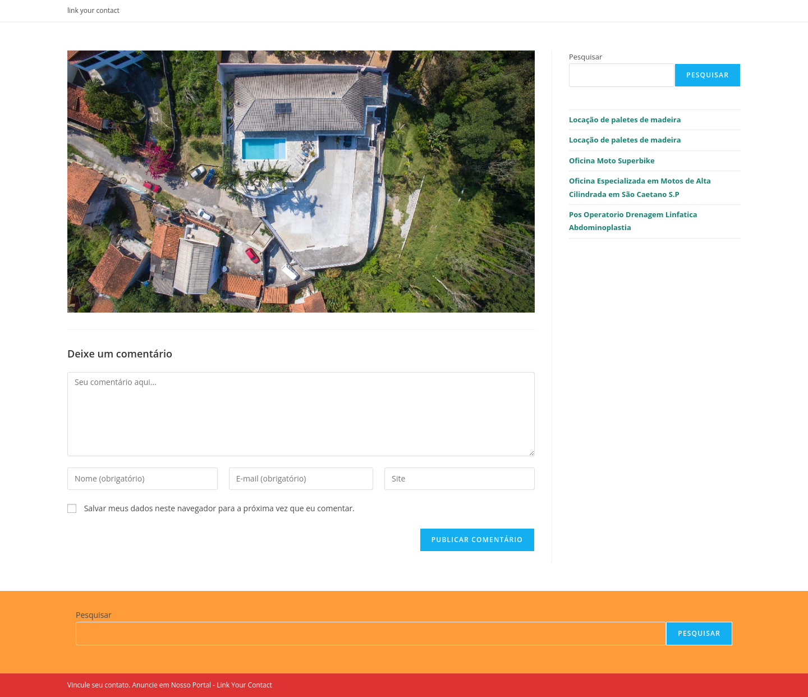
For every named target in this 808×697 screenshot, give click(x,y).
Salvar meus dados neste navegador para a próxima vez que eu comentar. (219, 508)
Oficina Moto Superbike (612, 160)
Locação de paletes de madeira (625, 119)
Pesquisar (585, 57)
